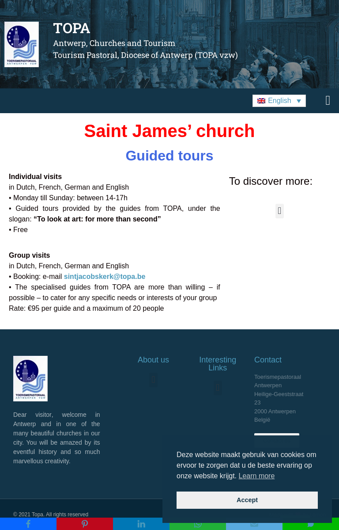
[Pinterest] (84, 524)
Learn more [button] (257, 476)
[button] (279, 101)
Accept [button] (247, 499)
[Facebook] (28, 524)
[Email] (254, 524)
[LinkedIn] (141, 524)
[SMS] (310, 524)
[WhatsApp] (198, 524)
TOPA (71, 27)
